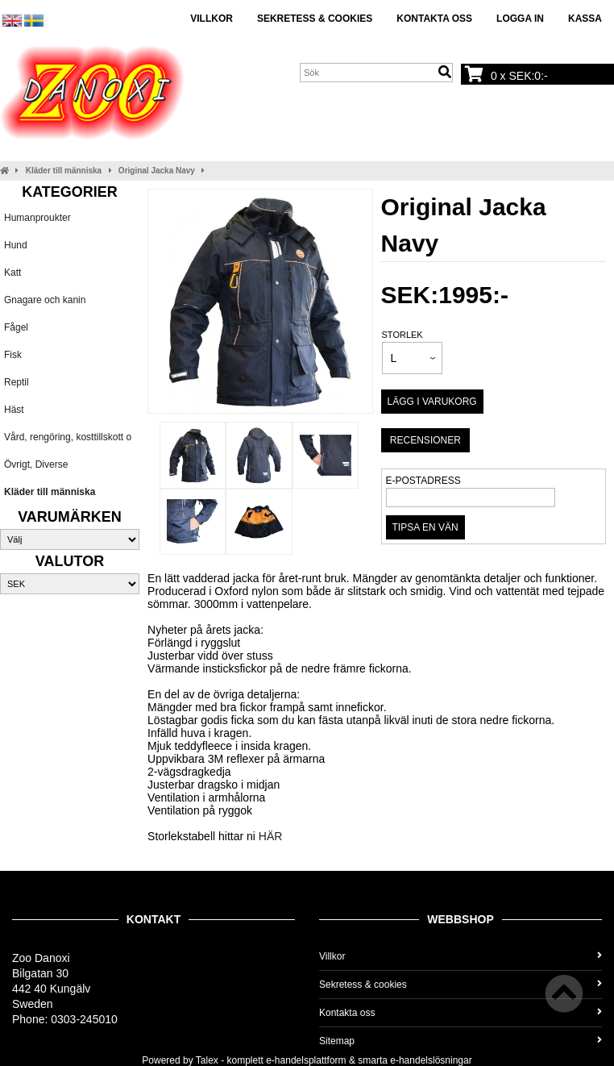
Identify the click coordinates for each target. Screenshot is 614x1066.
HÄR (271, 836)
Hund (15, 245)
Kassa (585, 18)
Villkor (211, 18)
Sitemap (460, 1041)
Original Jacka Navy (156, 170)
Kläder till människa (64, 170)
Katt (12, 272)
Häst (14, 409)
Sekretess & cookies (314, 18)
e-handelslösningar (430, 1060)
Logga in (520, 18)
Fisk (13, 354)
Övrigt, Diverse (36, 464)
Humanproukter (37, 217)
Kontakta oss (434, 18)
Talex (207, 1060)
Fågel (16, 327)
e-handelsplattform (306, 1060)
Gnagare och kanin (44, 300)
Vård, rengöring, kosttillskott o (67, 437)
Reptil (16, 382)
